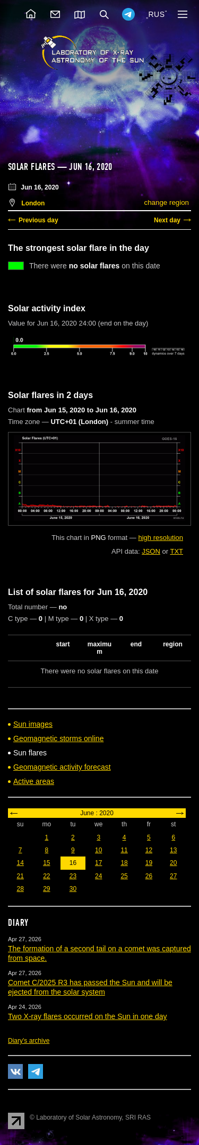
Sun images (33, 724)
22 (46, 876)
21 (19, 876)
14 (19, 863)
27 (173, 876)
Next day (167, 220)
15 (46, 863)
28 (19, 888)
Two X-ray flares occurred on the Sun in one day (87, 1016)
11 (123, 850)
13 (173, 850)
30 (73, 888)
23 (73, 876)
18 (123, 863)
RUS (156, 14)
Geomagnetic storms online (58, 738)
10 (98, 850)
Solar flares (31, 167)
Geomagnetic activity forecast (62, 767)
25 (123, 876)
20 (173, 863)
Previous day (38, 220)
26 (148, 876)
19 (148, 863)
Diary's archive (28, 1040)
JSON (151, 551)
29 (46, 888)
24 (98, 876)
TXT (176, 551)
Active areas (33, 781)
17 (98, 863)
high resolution (160, 538)
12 (148, 850)
